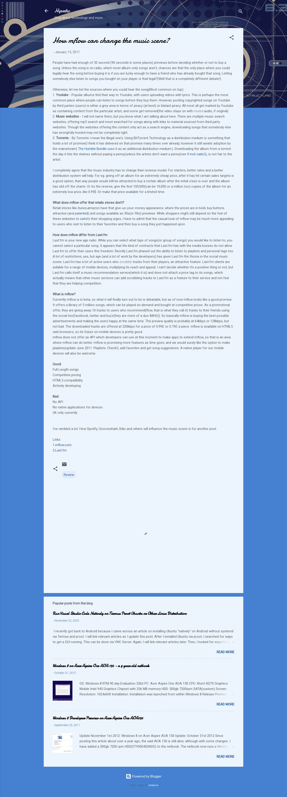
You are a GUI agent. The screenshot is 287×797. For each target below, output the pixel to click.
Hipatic (62, 10)
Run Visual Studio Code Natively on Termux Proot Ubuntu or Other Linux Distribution (119, 613)
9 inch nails (195, 154)
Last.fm (61, 450)
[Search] (240, 12)
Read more (225, 652)
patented (81, 213)
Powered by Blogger (143, 776)
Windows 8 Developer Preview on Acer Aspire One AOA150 (98, 718)
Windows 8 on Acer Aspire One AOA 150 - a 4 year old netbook (101, 666)
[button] (231, 38)
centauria (153, 785)
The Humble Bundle (92, 149)
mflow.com (63, 445)
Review (69, 475)
